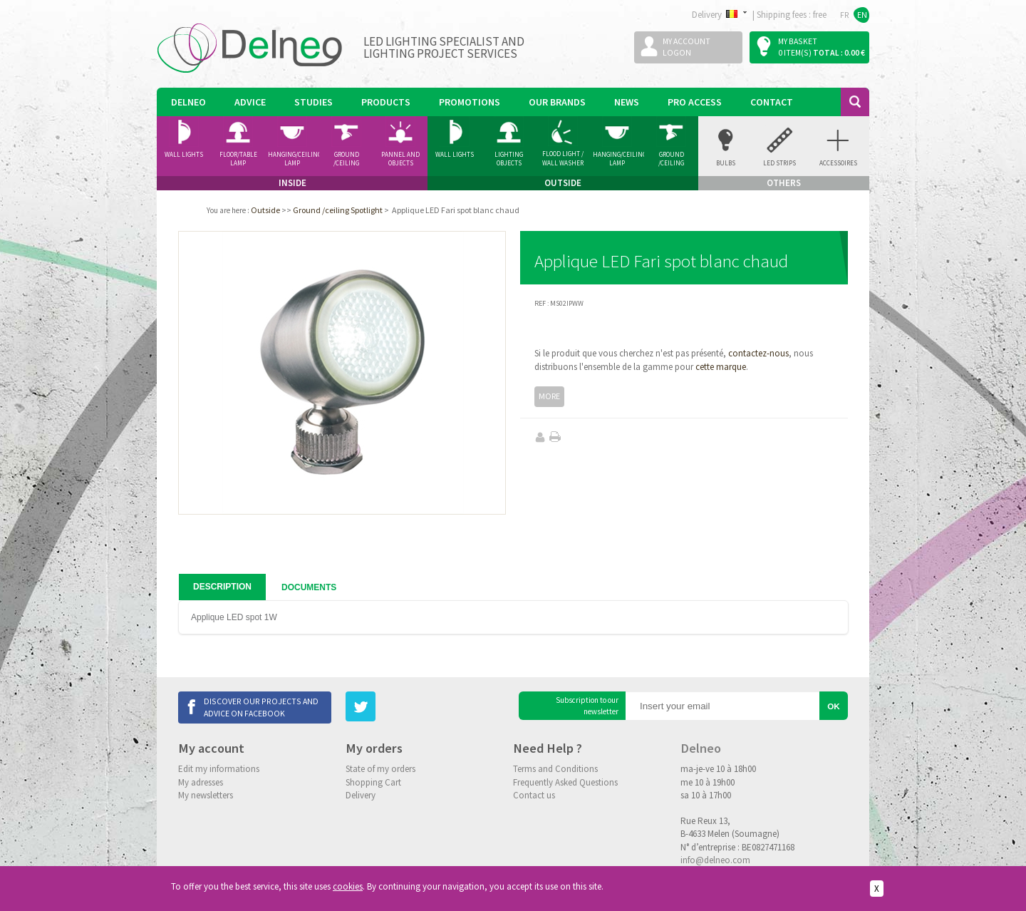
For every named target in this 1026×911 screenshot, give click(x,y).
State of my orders (380, 769)
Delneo (188, 102)
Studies (313, 102)
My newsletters (205, 795)
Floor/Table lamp (238, 159)
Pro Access (695, 102)
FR (844, 14)
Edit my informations (218, 769)
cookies (348, 886)
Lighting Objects (508, 159)
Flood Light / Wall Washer (563, 158)
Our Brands (557, 102)
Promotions (469, 102)
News (626, 102)
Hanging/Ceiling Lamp (293, 159)
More (549, 396)
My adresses (200, 782)
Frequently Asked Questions (565, 782)
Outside (265, 210)
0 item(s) (795, 52)
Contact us (534, 795)
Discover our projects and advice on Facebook (261, 707)
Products (385, 102)
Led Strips (779, 163)
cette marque (720, 367)
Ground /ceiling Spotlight (347, 159)
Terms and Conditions (555, 769)
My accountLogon (686, 47)
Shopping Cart (373, 782)
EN (862, 14)
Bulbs (725, 163)
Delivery (360, 795)
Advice (250, 102)
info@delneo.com (715, 860)
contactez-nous (758, 353)
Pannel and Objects (400, 159)
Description (222, 587)
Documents (308, 587)
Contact (771, 102)
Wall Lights (184, 154)
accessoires (838, 163)
